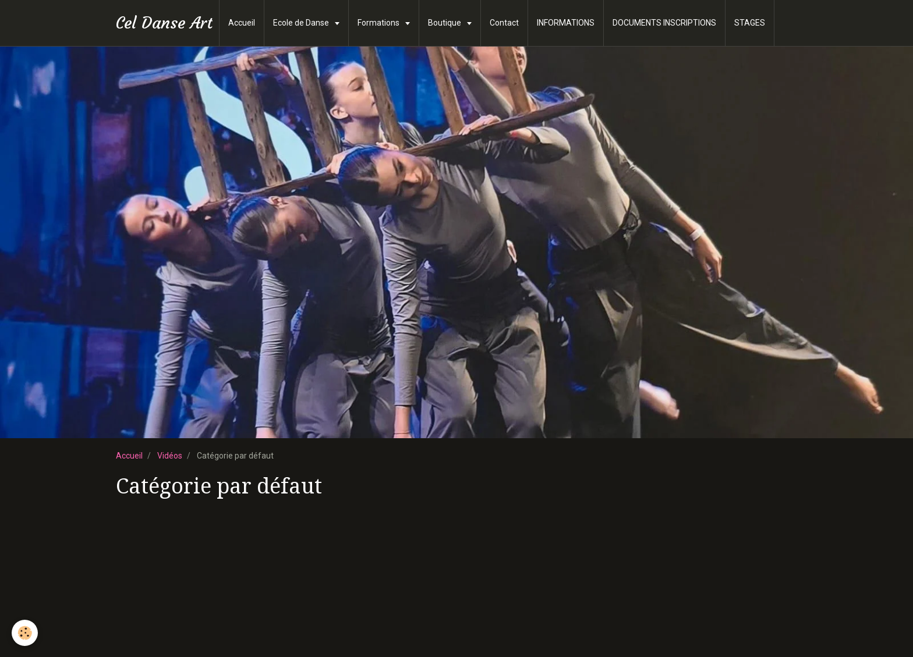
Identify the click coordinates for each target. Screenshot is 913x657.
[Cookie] (25, 633)
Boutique (445, 22)
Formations (379, 22)
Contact (504, 22)
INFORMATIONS (565, 22)
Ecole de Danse (302, 22)
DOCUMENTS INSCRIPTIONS (664, 22)
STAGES (749, 22)
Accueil (241, 22)
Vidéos (169, 455)
